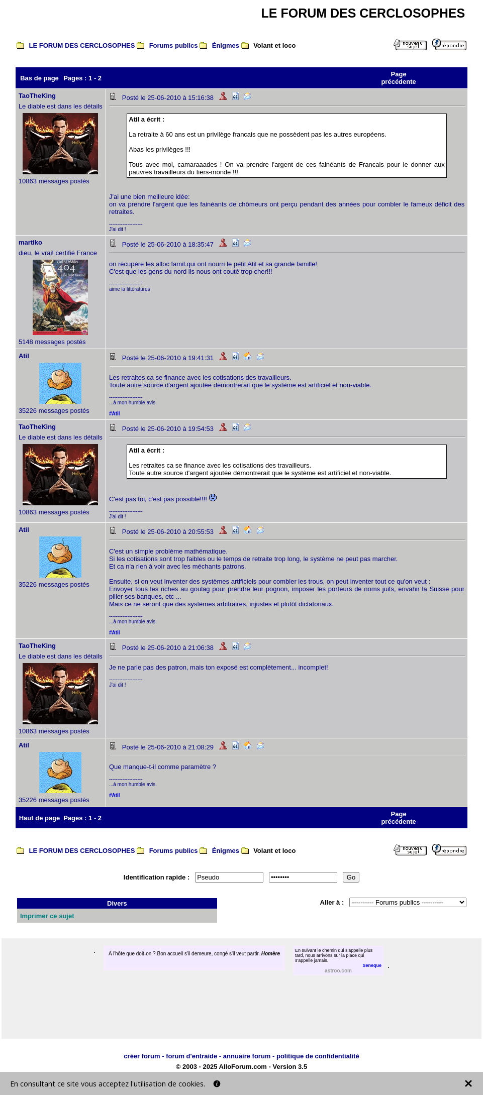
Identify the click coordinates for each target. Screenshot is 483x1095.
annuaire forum (247, 1056)
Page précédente (398, 77)
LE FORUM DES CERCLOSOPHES (82, 45)
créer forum (142, 1056)
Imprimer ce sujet (47, 916)
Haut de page (39, 818)
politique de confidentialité (317, 1056)
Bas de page (39, 78)
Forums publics (173, 45)
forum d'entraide (191, 1056)
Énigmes (225, 45)
